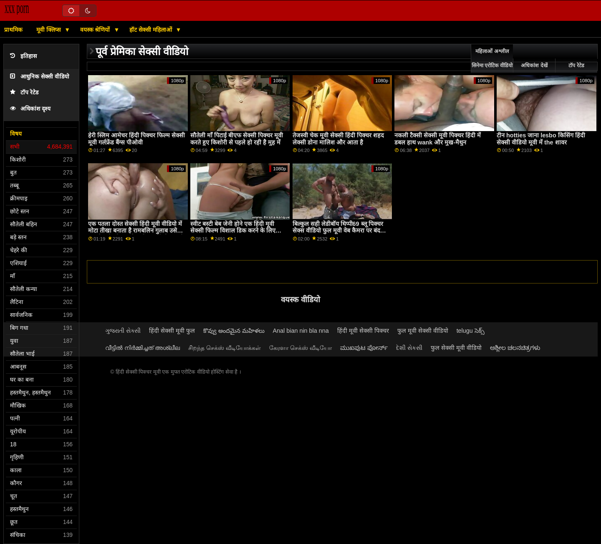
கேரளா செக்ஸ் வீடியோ (300, 347)
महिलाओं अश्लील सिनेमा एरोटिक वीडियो (492, 58)
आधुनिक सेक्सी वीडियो (39, 76)
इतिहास (23, 56)
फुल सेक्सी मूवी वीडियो (456, 347)
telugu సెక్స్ (471, 330)
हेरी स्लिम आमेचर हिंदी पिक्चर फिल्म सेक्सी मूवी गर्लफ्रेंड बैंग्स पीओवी (136, 139)
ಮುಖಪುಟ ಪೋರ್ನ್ (364, 347)
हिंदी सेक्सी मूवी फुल (172, 330)
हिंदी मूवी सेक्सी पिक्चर (363, 330)
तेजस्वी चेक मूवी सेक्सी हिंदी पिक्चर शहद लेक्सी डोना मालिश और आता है (338, 139)
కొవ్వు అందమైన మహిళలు (234, 330)
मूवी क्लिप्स (49, 29)
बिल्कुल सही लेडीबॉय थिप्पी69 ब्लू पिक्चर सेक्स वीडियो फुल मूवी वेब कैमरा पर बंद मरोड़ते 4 (338, 230)
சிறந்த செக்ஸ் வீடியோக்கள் (224, 347)
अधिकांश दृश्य (30, 109)
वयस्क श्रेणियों (96, 29)
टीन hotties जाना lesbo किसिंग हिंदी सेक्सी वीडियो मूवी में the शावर (541, 139)
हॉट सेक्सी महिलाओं (151, 29)
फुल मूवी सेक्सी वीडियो (422, 330)
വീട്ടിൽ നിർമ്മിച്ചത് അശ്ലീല (142, 347)
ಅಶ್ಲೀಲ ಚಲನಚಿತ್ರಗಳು (515, 347)
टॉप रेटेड (24, 92)
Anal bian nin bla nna (301, 330)
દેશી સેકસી (409, 347)
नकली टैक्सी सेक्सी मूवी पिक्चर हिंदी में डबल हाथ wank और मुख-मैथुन (437, 139)
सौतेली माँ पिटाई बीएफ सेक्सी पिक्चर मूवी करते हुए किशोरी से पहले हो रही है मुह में (236, 139)
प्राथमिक (13, 29)
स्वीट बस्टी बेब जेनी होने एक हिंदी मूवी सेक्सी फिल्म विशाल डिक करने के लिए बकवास (232, 230)
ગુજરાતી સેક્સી (123, 330)
